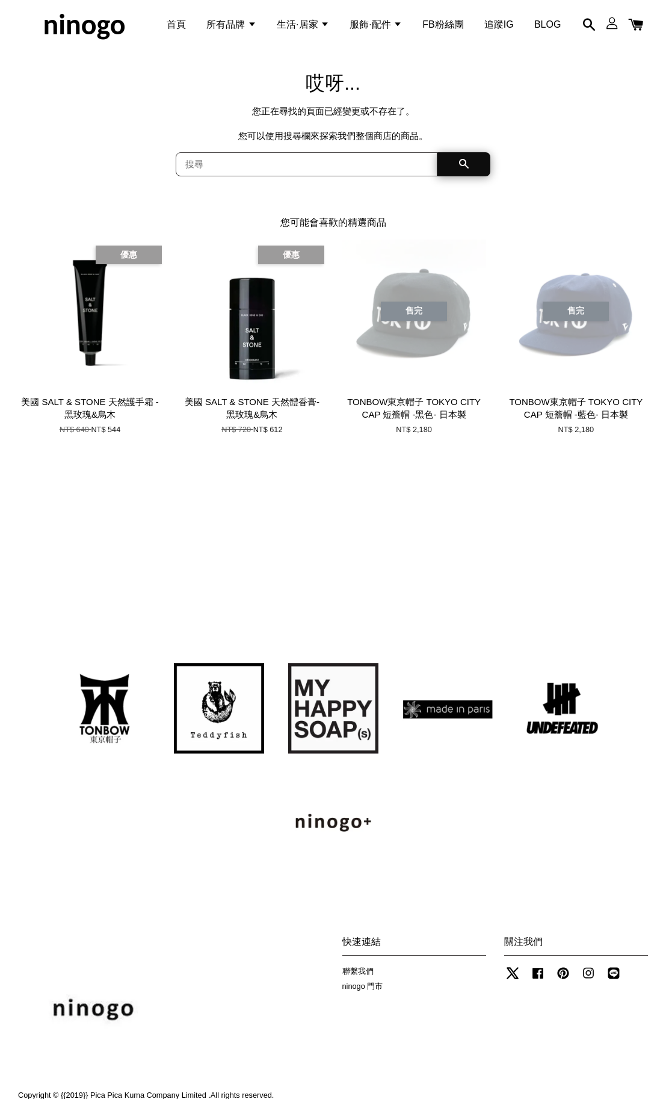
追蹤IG (499, 26)
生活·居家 (303, 26)
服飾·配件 (376, 26)
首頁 (176, 26)
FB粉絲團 (442, 26)
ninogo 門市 (362, 991)
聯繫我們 (358, 976)
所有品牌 (231, 26)
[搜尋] (307, 170)
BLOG (547, 26)
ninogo (84, 26)
